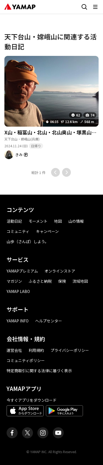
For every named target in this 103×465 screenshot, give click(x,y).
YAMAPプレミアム (22, 271)
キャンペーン (47, 231)
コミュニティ (18, 231)
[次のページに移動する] (66, 172)
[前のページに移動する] (55, 172)
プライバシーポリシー (70, 350)
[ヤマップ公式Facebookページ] (12, 432)
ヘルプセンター (48, 320)
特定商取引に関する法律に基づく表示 (39, 370)
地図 (58, 221)
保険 (62, 281)
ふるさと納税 (40, 281)
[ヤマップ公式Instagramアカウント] (42, 432)
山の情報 (76, 221)
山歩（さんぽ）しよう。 (28, 241)
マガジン (14, 281)
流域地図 (80, 281)
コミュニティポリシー (26, 360)
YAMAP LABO (18, 291)
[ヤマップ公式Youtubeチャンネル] (58, 432)
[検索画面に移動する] (84, 6)
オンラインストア (59, 271)
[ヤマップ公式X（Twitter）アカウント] (27, 432)
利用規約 (36, 350)
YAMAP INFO (18, 320)
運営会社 (14, 350)
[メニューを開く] (95, 6)
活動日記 (14, 221)
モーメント (38, 221)
